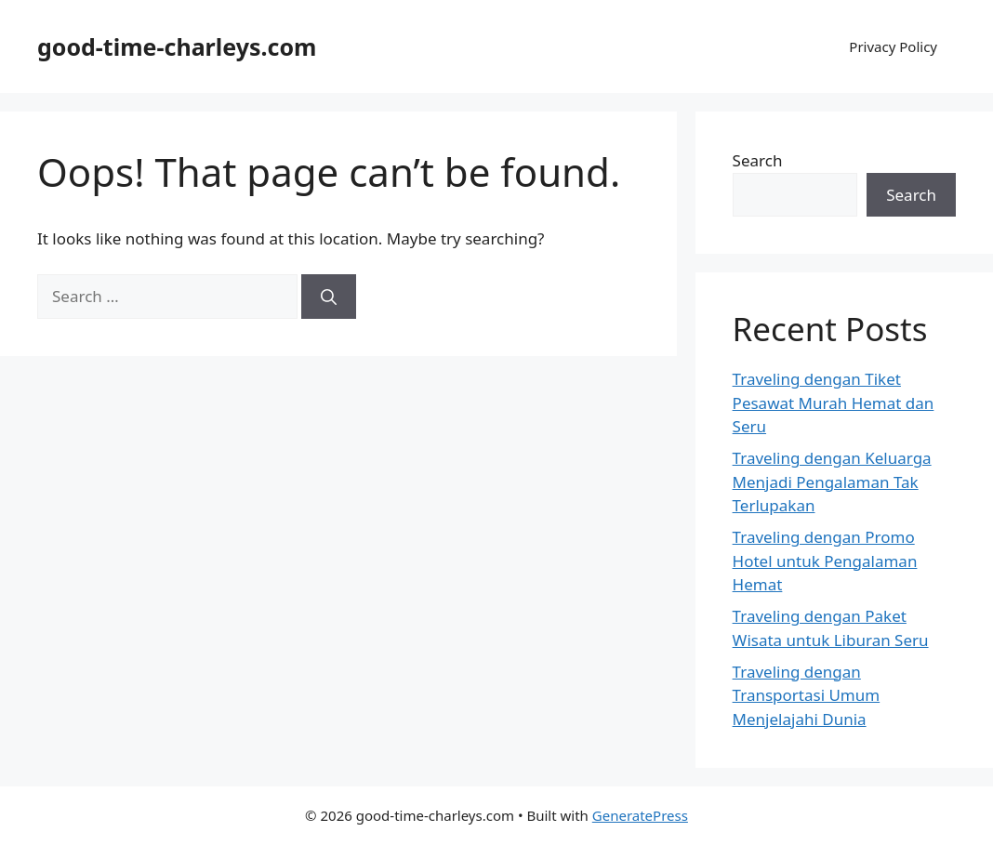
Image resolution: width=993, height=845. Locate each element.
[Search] (328, 296)
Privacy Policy (893, 46)
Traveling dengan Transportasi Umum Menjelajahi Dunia (806, 695)
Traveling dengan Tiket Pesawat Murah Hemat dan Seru (833, 402)
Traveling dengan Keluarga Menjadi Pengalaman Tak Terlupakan (832, 481)
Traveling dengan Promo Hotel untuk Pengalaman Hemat (825, 560)
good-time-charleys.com (176, 46)
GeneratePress (640, 815)
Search (758, 160)
